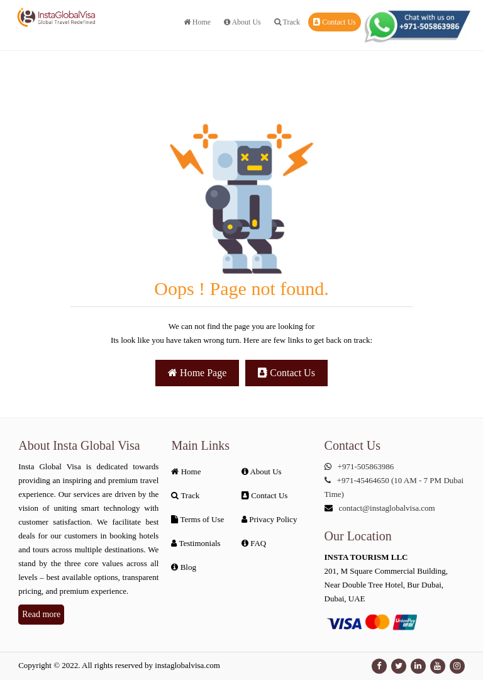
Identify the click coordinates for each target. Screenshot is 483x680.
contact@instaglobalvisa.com (387, 508)
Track (287, 22)
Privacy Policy (269, 519)
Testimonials (195, 543)
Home (197, 22)
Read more (41, 614)
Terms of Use (197, 519)
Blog (183, 567)
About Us (242, 22)
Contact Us (334, 22)
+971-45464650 (363, 480)
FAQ (254, 543)
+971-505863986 (366, 466)
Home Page (197, 372)
